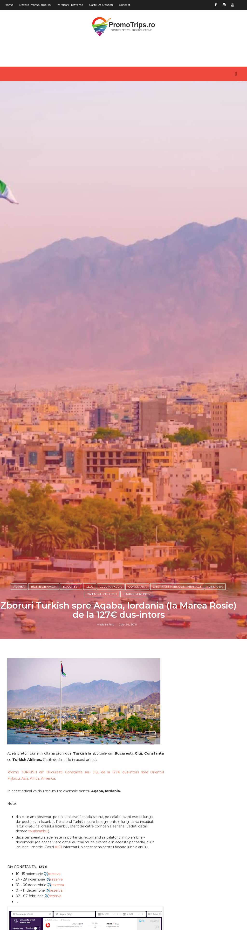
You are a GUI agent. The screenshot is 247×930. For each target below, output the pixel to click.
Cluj (89, 586)
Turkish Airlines (136, 594)
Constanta (137, 586)
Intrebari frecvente (70, 5)
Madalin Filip (105, 624)
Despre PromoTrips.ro (35, 5)
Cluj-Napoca (111, 586)
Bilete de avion (43, 586)
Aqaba (19, 586)
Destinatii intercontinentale (177, 586)
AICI (58, 847)
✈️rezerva (52, 874)
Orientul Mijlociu (102, 594)
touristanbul (38, 831)
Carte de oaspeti (101, 5)
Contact (124, 5)
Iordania (215, 586)
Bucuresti (71, 586)
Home (9, 5)
